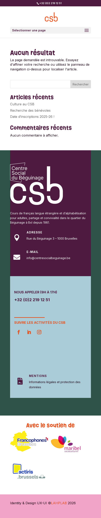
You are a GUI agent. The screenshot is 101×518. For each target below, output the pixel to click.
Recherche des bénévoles (30, 110)
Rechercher (81, 84)
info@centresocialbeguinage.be (48, 258)
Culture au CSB (22, 104)
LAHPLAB (59, 503)
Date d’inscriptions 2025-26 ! (32, 117)
